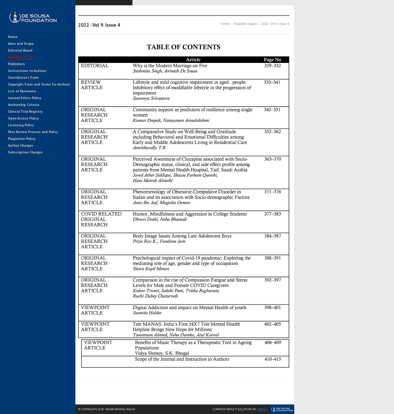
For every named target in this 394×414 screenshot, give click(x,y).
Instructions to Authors (27, 71)
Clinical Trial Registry (25, 112)
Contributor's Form (23, 78)
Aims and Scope (21, 44)
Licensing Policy (21, 125)
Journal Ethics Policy (24, 98)
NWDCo (262, 409)
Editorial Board (20, 51)
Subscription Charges (25, 152)
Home (12, 37)
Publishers (16, 64)
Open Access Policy (23, 118)
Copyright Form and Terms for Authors (39, 84)
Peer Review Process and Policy (33, 132)
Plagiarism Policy (21, 139)
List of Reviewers (22, 91)
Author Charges (20, 146)
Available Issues (21, 57)
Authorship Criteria (23, 105)
